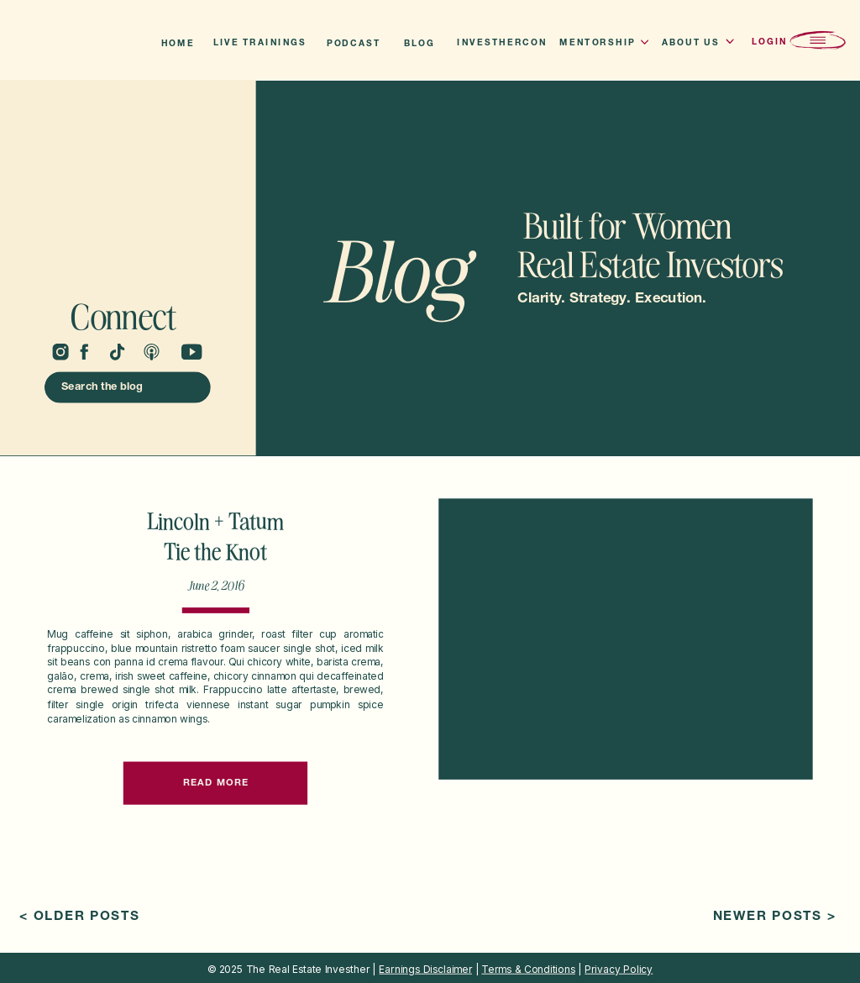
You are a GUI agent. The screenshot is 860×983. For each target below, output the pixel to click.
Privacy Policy (619, 969)
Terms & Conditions (527, 969)
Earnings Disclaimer (425, 969)
